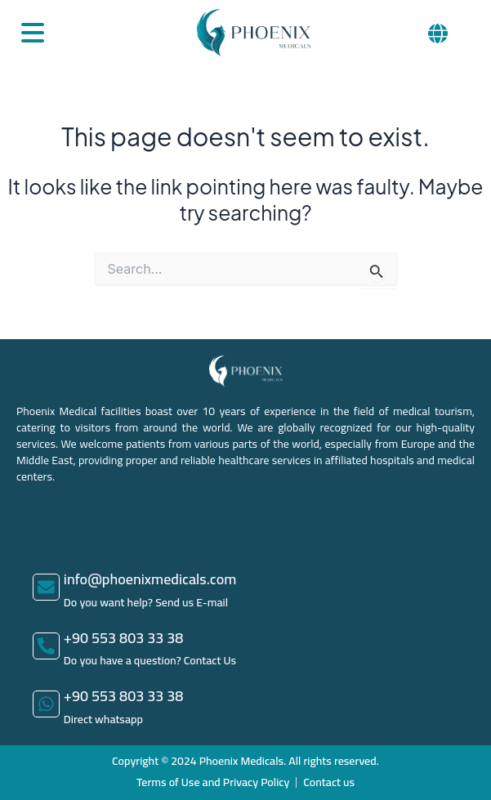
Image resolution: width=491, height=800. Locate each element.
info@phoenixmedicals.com (150, 578)
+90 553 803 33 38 (124, 637)
